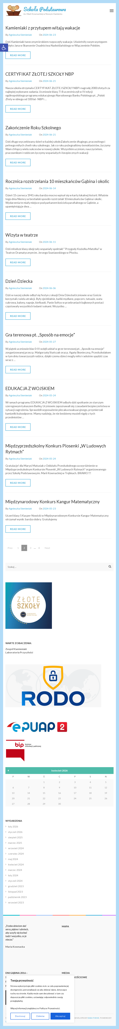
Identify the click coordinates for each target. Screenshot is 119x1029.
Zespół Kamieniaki (16, 648)
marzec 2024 (15, 869)
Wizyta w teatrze (21, 235)
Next (47, 547)
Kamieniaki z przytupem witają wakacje (42, 27)
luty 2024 (13, 875)
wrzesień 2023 (16, 902)
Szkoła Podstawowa (45, 9)
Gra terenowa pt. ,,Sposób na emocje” (40, 334)
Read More (18, 55)
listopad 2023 (15, 891)
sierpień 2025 (15, 837)
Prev (10, 547)
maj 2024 (13, 859)
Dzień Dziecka (19, 281)
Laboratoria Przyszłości (19, 652)
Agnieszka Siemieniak (20, 34)
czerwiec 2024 (16, 853)
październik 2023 (17, 897)
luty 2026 (13, 826)
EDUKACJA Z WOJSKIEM (29, 388)
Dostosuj (20, 1016)
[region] (40, 999)
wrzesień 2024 (16, 848)
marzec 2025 (15, 842)
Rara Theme (93, 1018)
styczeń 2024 (15, 880)
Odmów (40, 1016)
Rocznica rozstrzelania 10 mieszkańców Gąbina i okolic (57, 181)
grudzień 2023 (16, 886)
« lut (8, 770)
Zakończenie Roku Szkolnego (33, 127)
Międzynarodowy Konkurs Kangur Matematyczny (52, 501)
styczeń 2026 (15, 831)
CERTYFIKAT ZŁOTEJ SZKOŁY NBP (39, 74)
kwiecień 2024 (16, 864)
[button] (4, 48)
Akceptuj (60, 1016)
